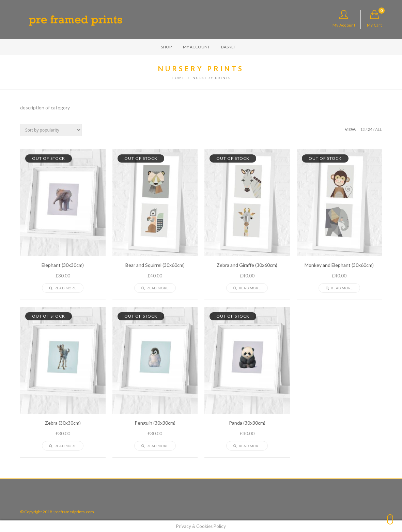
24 (370, 129)
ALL (378, 129)
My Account (344, 18)
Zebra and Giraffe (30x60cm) (247, 265)
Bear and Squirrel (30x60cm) (155, 265)
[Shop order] (51, 130)
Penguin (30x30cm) (155, 423)
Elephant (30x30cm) (63, 265)
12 (362, 129)
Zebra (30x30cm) (63, 423)
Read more (62, 288)
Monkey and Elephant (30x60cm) (339, 265)
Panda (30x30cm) (247, 423)
